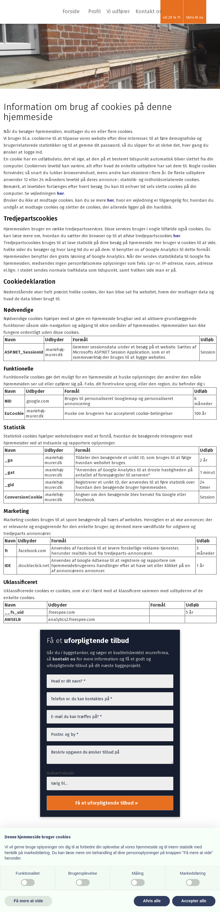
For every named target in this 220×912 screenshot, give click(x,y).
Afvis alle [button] (151, 901)
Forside (71, 11)
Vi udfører (118, 11)
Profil (94, 11)
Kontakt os (148, 11)
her (60, 193)
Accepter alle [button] (193, 901)
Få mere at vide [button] (28, 901)
